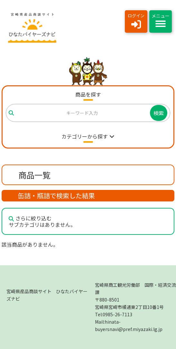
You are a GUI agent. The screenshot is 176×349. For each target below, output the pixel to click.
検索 (158, 113)
